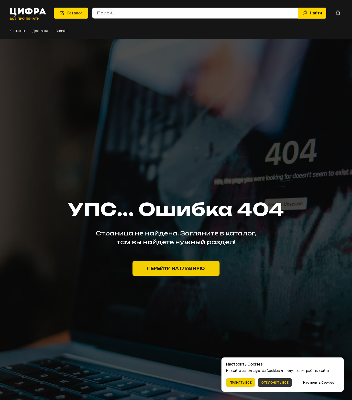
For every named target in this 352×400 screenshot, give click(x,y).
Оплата (61, 30)
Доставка (40, 30)
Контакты (17, 30)
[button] (338, 12)
